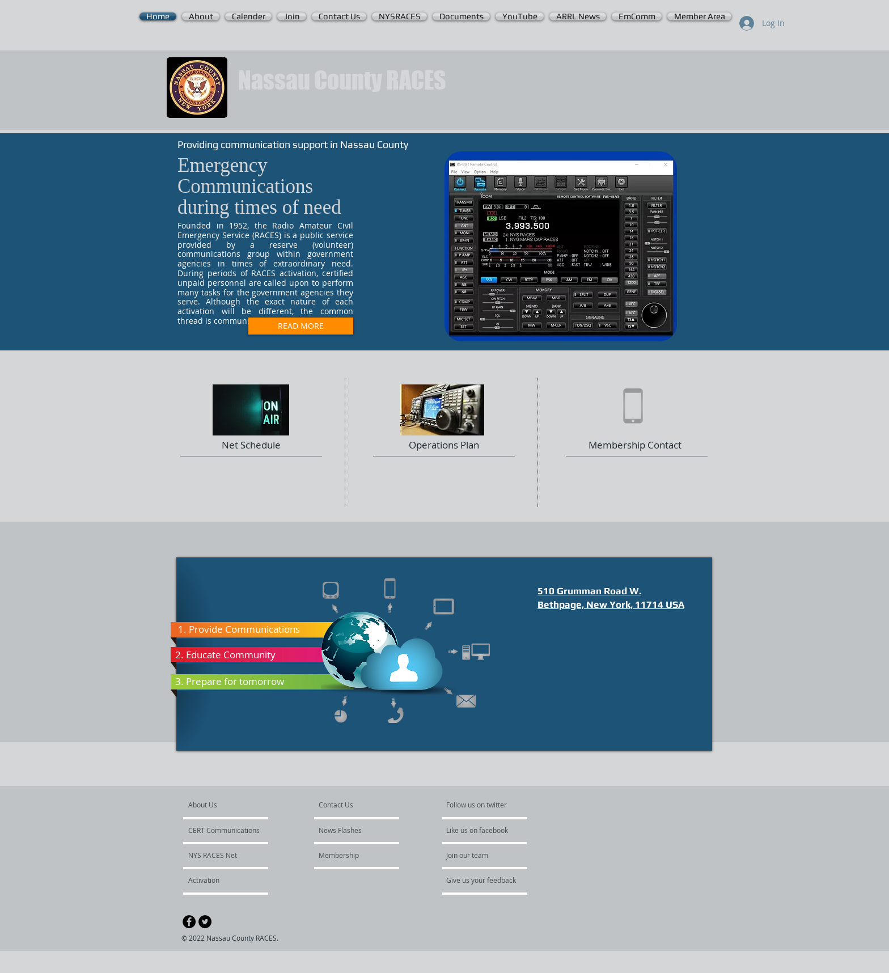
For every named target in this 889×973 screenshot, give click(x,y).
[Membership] (349, 855)
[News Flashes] (351, 830)
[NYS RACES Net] (218, 855)
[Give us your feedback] (487, 880)
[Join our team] (476, 855)
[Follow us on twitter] (477, 804)
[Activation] (218, 880)
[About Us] (231, 804)
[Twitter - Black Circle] (204, 921)
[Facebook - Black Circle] (189, 921)
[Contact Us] (345, 804)
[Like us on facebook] (480, 830)
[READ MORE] (300, 326)
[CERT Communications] (224, 830)
